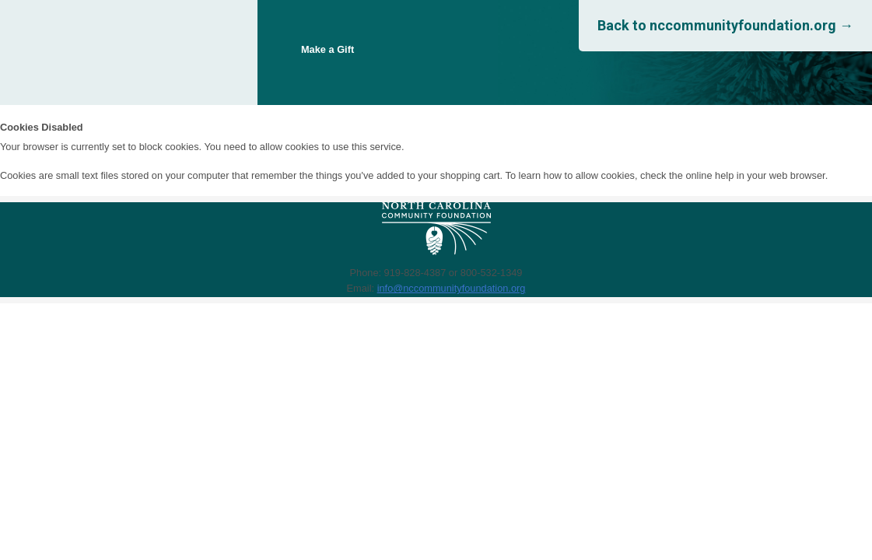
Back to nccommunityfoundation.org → (725, 25)
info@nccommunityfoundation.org (451, 288)
